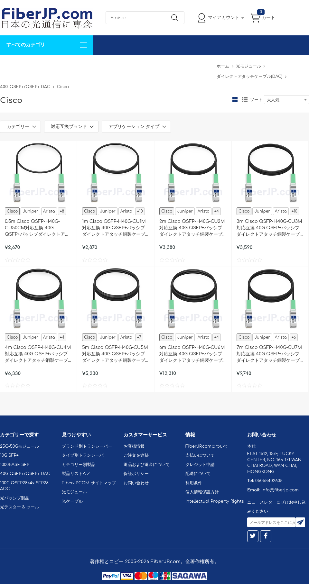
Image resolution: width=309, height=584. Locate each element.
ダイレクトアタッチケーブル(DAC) (249, 76)
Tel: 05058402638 (193, 64)
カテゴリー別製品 (78, 464)
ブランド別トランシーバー (87, 446)
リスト (245, 99)
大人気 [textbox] (273, 100)
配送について (198, 473)
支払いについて (200, 455)
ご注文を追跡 (136, 455)
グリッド (235, 99)
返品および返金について (147, 464)
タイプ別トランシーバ (83, 455)
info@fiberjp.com (280, 490)
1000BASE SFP (14, 464)
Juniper (30, 211)
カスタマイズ (38, 64)
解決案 (10, 64)
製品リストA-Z (76, 473)
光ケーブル (72, 501)
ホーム (223, 66)
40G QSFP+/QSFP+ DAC (25, 87)
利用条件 (193, 483)
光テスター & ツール (19, 507)
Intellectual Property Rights (214, 501)
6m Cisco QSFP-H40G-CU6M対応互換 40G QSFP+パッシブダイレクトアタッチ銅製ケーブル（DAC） (192, 354)
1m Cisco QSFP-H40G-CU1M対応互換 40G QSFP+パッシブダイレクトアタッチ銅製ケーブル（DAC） (114, 228)
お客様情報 (134, 446)
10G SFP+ (9, 455)
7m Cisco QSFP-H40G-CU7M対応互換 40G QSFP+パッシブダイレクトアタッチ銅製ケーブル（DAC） (269, 354)
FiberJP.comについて (143, 64)
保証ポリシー (136, 473)
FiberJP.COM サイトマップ (89, 483)
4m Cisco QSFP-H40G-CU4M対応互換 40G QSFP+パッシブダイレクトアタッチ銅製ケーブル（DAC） (38, 354)
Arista (49, 211)
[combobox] (286, 99)
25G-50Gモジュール (19, 446)
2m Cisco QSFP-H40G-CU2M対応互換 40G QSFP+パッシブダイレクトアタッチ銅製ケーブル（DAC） (192, 228)
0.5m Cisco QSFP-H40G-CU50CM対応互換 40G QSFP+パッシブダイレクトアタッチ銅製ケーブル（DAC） (37, 228)
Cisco (12, 211)
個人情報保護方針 (202, 492)
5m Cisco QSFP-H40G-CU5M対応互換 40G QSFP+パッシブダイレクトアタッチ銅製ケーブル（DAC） (115, 354)
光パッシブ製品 (14, 498)
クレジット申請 (200, 464)
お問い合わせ (99, 64)
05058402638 (269, 481)
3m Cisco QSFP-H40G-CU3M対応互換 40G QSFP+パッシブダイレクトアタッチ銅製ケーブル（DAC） (269, 228)
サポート (69, 64)
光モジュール (248, 66)
